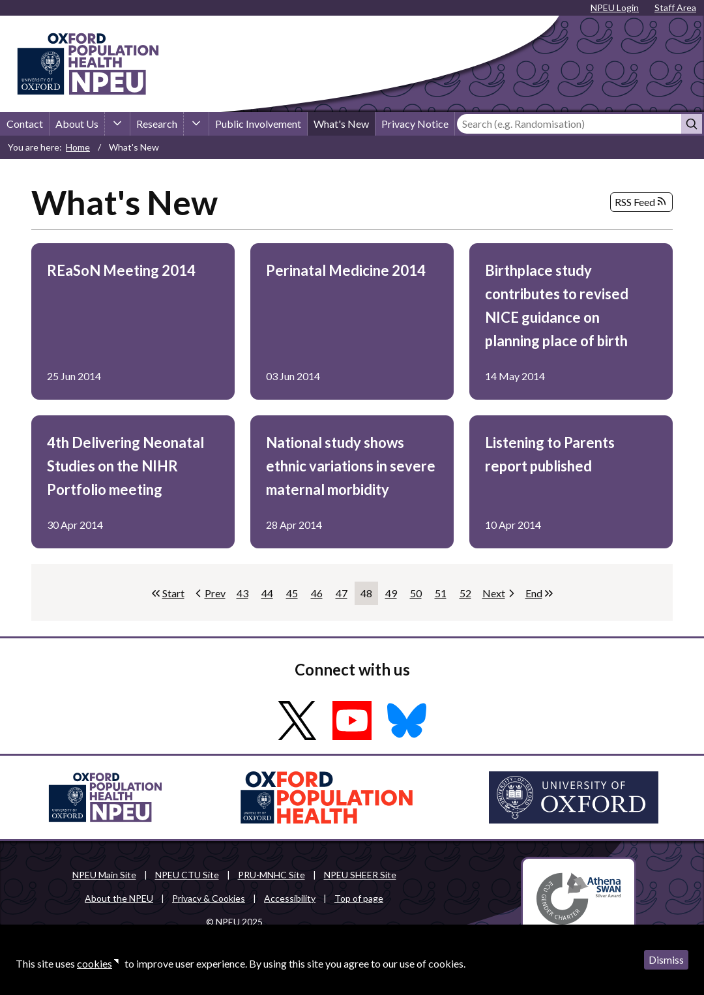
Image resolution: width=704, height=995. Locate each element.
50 (419, 596)
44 (270, 596)
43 (245, 596)
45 (295, 596)
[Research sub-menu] (196, 124)
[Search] (569, 124)
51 (443, 596)
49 (394, 596)
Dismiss (666, 959)
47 (344, 596)
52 (468, 596)
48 (369, 596)
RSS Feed (641, 202)
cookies (94, 963)
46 (320, 596)
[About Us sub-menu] (117, 124)
